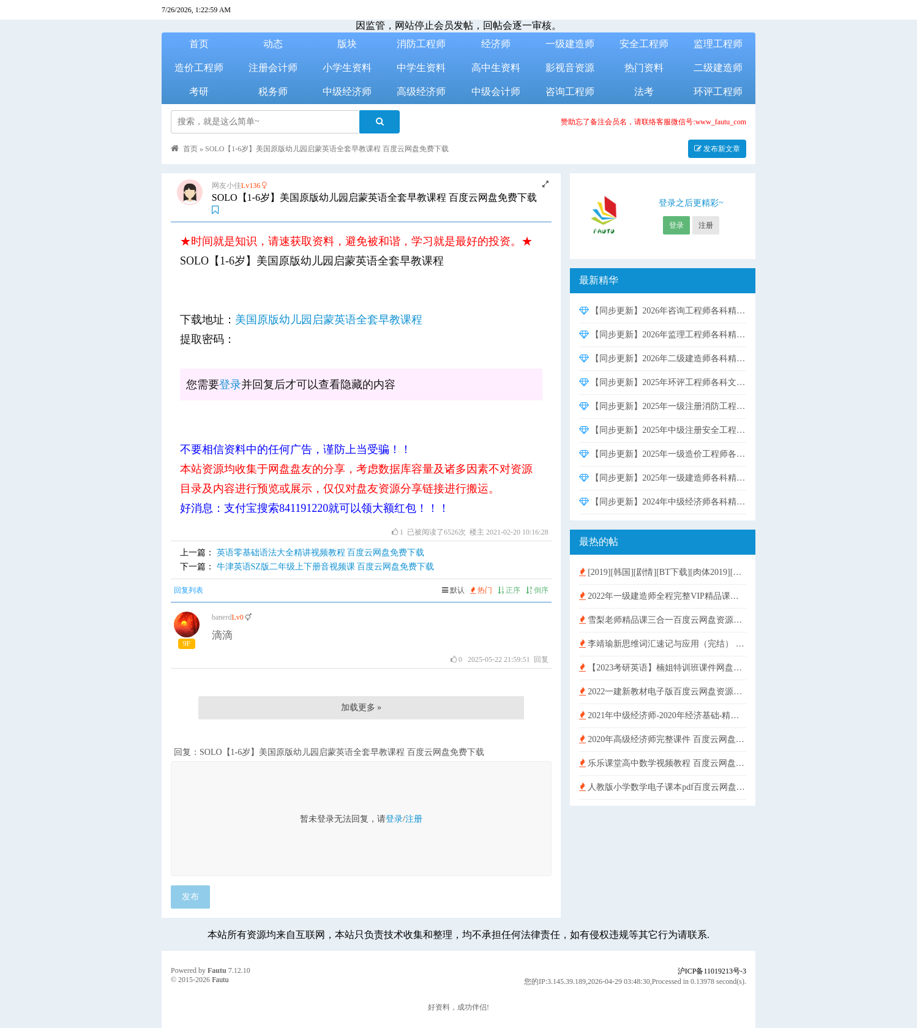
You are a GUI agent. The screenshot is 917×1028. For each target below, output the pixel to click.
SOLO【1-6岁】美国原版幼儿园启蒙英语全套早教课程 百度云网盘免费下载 (327, 148)
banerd (222, 617)
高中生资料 (495, 67)
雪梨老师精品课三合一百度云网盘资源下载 (662, 620)
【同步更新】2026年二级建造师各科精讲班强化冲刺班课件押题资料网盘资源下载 (662, 358)
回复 (541, 659)
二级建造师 (718, 67)
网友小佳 (226, 185)
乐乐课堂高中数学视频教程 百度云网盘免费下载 (662, 763)
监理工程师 (718, 44)
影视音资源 (569, 67)
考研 (199, 91)
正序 (509, 590)
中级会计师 (495, 91)
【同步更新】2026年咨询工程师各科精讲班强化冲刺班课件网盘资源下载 (662, 310)
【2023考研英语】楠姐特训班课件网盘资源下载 (662, 667)
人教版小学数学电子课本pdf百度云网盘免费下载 (662, 787)
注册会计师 (273, 67)
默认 (453, 590)
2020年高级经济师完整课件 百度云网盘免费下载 (662, 739)
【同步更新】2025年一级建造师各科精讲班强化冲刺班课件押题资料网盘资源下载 (662, 477)
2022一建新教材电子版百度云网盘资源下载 (662, 691)
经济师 (496, 44)
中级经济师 (347, 91)
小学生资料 (347, 67)
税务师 (273, 91)
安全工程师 (643, 44)
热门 (481, 590)
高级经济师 (421, 91)
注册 (413, 819)
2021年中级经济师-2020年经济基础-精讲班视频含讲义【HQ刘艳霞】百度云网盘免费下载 (662, 715)
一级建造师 (569, 44)
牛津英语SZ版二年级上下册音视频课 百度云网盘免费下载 (326, 566)
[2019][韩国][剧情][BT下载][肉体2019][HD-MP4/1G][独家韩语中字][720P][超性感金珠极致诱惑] (662, 572)
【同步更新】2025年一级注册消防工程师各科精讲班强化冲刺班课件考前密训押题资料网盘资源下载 (662, 406)
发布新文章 (717, 148)
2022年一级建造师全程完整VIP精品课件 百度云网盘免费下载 (662, 596)
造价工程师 (198, 67)
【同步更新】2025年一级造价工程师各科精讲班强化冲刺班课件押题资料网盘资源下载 (662, 454)
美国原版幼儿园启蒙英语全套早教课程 (328, 319)
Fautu (217, 970)
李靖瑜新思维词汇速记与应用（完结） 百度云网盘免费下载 (662, 643)
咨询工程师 (569, 91)
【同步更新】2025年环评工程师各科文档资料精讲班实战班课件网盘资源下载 (662, 382)
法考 (644, 91)
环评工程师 (718, 91)
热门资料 (644, 67)
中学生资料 (421, 67)
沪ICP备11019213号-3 (712, 971)
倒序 (537, 590)
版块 (347, 44)
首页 (199, 44)
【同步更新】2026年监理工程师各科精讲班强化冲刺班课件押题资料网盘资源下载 (662, 334)
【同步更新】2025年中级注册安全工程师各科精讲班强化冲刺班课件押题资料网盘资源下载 (662, 430)
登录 (230, 384)
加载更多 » (361, 707)
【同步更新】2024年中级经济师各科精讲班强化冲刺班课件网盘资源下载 (662, 501)
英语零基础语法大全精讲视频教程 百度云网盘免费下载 (321, 552)
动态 (273, 44)
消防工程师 (421, 44)
